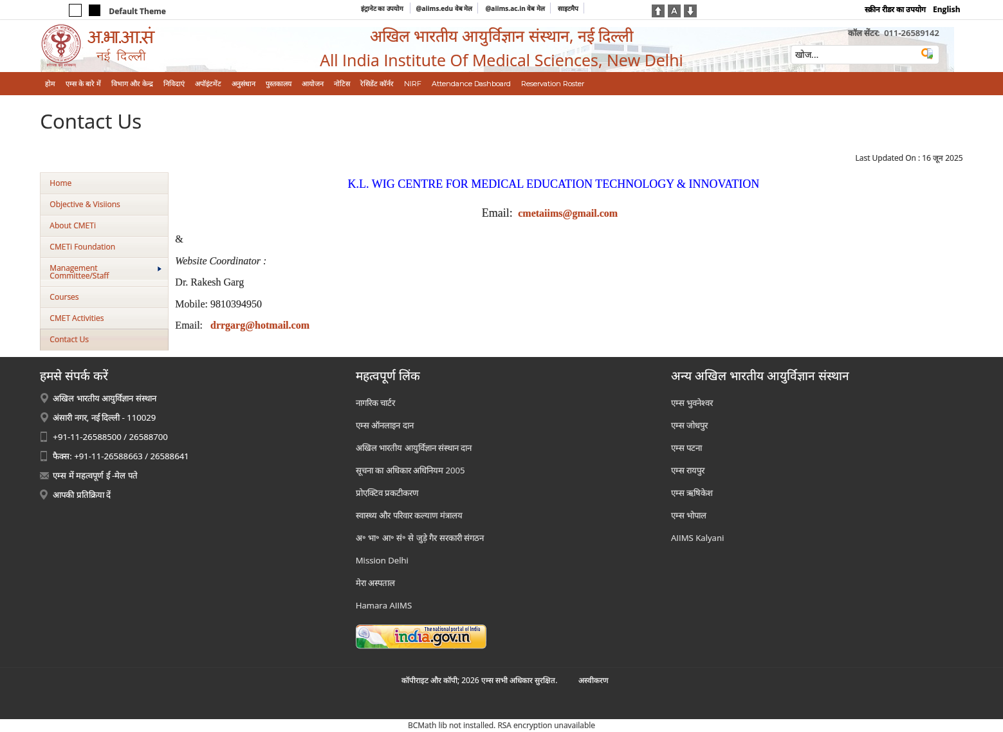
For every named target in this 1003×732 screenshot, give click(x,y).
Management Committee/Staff (105, 271)
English (947, 9)
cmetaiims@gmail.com (568, 213)
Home (60, 183)
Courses (64, 296)
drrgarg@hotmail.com (259, 325)
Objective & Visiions (85, 204)
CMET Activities (77, 318)
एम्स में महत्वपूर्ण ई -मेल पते (95, 475)
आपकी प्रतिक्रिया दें (82, 494)
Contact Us (69, 339)
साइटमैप (568, 8)
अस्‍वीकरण (593, 680)
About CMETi (73, 225)
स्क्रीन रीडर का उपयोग (895, 9)
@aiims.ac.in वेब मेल (515, 8)
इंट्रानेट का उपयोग (383, 8)
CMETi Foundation (82, 246)
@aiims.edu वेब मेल (444, 8)
